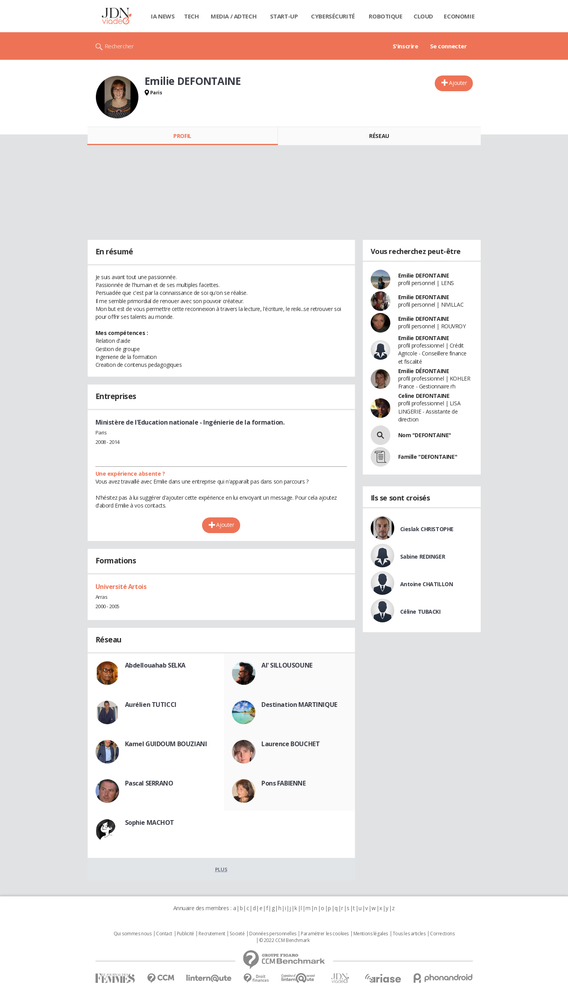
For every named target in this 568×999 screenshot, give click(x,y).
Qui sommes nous (133, 933)
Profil (182, 136)
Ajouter (458, 82)
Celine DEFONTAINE (424, 395)
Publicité (185, 933)
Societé (237, 933)
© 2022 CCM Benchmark (284, 940)
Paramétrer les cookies (325, 933)
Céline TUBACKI (420, 611)
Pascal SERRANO (149, 783)
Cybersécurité (333, 16)
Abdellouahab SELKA (155, 665)
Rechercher (119, 46)
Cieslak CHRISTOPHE (427, 529)
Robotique (385, 16)
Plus (221, 869)
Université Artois (121, 586)
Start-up (284, 16)
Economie (459, 16)
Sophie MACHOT (150, 822)
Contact (164, 933)
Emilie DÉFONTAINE (423, 371)
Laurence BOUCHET (290, 744)
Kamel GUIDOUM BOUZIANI (166, 744)
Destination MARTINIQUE (299, 704)
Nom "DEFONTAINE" (424, 435)
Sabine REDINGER (422, 556)
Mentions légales (370, 933)
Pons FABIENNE (283, 783)
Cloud (423, 16)
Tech (191, 16)
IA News (163, 16)
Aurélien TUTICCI (150, 704)
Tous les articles (409, 933)
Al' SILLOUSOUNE (286, 665)
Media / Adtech (233, 16)
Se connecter (448, 46)
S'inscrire (405, 46)
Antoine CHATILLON (426, 584)
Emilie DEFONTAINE (423, 275)
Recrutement (212, 933)
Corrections (442, 933)
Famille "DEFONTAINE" (428, 456)
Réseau (379, 136)
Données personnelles (272, 933)
